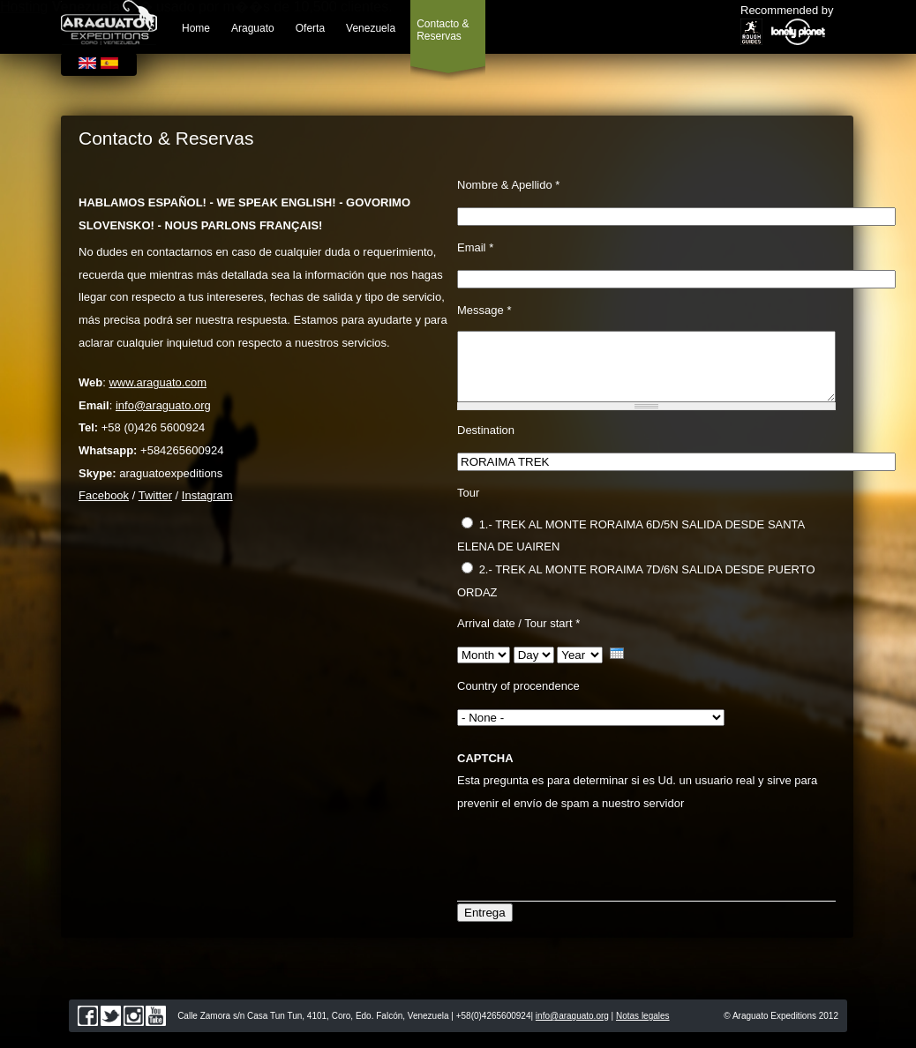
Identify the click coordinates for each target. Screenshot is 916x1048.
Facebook (104, 495)
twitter (111, 1029)
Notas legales (643, 1029)
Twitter (155, 495)
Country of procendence (518, 699)
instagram (134, 1029)
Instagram (207, 495)
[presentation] (591, 861)
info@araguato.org (163, 405)
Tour (468, 506)
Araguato (252, 28)
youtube (156, 1029)
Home (196, 28)
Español (109, 63)
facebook (88, 1029)
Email (475, 247)
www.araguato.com (157, 382)
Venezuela (370, 28)
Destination (485, 443)
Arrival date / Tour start (518, 636)
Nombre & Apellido (508, 184)
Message (484, 310)
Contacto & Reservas (443, 30)
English (87, 63)
